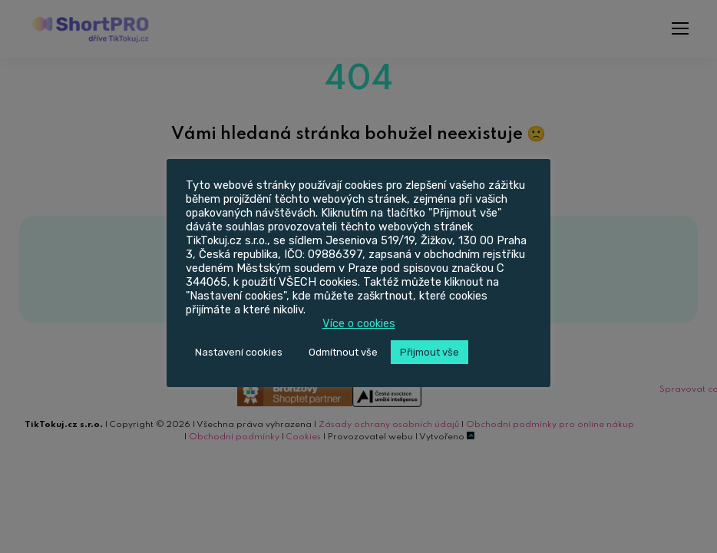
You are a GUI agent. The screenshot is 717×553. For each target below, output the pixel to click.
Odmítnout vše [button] (343, 352)
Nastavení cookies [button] (239, 352)
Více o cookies (358, 323)
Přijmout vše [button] (429, 352)
